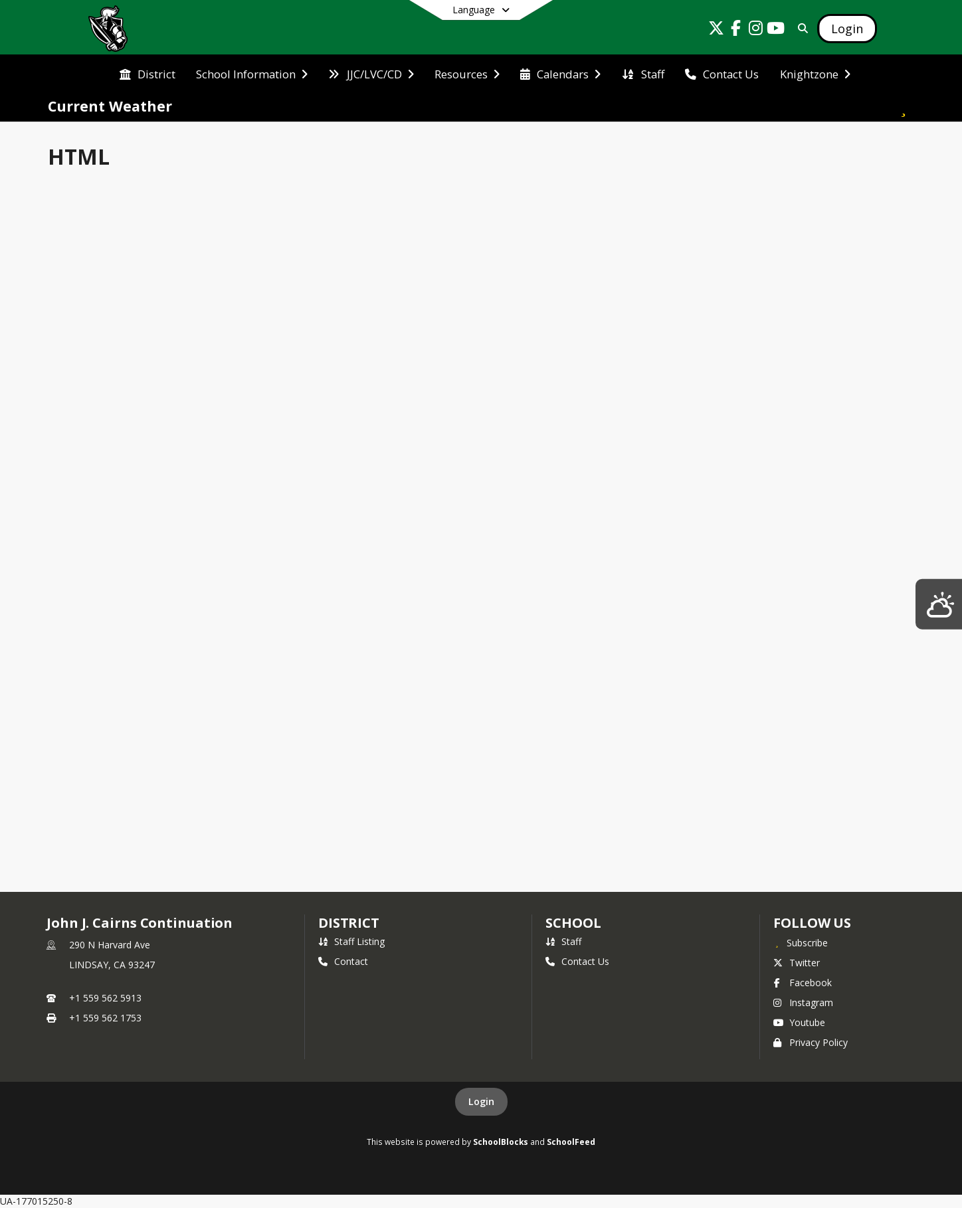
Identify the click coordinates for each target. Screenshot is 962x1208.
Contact (343, 961)
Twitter (796, 962)
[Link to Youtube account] (776, 30)
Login (481, 1101)
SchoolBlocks (500, 1141)
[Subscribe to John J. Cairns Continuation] (800, 942)
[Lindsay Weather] (938, 604)
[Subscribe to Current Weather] (903, 106)
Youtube (799, 1022)
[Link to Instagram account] (756, 30)
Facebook (802, 982)
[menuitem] (147, 73)
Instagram (803, 1002)
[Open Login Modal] (847, 28)
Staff (563, 941)
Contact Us (577, 961)
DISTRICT (348, 923)
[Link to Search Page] (800, 28)
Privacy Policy (810, 1042)
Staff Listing (351, 941)
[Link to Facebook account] (736, 30)
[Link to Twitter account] (716, 30)
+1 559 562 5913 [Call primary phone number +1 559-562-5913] (105, 998)
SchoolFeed (571, 1141)
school (573, 923)
